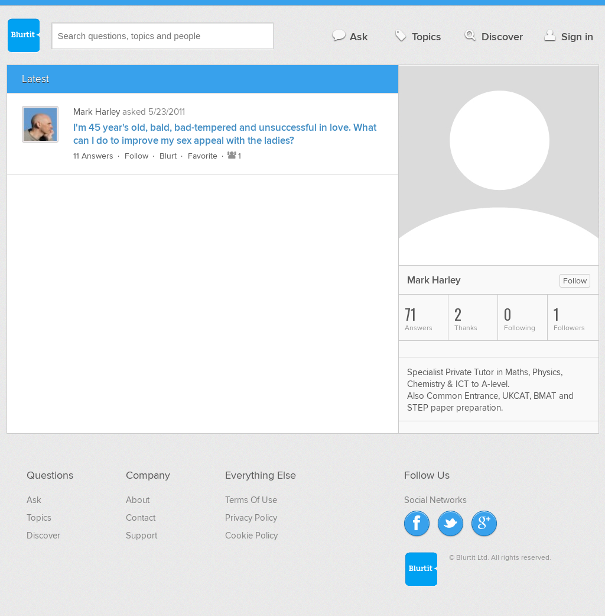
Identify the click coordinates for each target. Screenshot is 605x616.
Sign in (567, 36)
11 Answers (93, 156)
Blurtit (23, 35)
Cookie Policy (251, 535)
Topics (416, 36)
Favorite (202, 156)
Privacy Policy (251, 517)
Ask (349, 36)
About (137, 500)
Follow (136, 156)
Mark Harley (96, 112)
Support (141, 535)
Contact (140, 517)
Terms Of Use (251, 500)
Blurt (168, 156)
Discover (492, 36)
